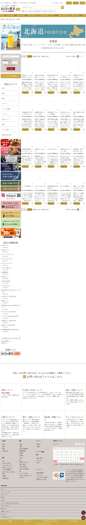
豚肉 (3, 446)
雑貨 (80, 15)
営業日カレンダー (58, 441)
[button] (84, 56)
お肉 (5, 15)
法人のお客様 (32, 3)
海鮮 (15, 15)
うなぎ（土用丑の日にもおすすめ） (10, 503)
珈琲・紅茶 (39, 458)
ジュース (39, 460)
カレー (21, 457)
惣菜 (26, 15)
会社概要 (9, 521)
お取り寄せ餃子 (36, 11)
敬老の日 (3, 508)
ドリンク (69, 15)
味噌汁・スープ (23, 462)
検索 (62, 7)
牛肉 (3, 444)
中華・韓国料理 (23, 448)
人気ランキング (52, 11)
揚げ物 (21, 455)
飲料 (37, 454)
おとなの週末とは (6, 3)
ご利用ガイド (15, 3)
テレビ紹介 (44, 11)
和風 (20, 446)
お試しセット (5, 119)
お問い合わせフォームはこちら (44, 376)
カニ (3, 461)
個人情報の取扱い (74, 521)
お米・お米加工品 (24, 468)
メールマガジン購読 (42, 477)
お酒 (38, 462)
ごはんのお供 (23, 466)
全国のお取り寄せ (10, 19)
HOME (2, 19)
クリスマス (4, 514)
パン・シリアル (23, 473)
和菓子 (38, 446)
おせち (2, 489)
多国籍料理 (22, 451)
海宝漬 (4, 476)
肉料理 (21, 453)
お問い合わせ (24, 3)
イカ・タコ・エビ (7, 465)
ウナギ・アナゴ (6, 463)
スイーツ (38, 15)
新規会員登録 (40, 472)
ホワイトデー (4, 494)
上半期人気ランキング (7, 517)
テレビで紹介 (5, 129)
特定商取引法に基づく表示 (50, 521)
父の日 (30, 11)
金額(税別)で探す (6, 60)
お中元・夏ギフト (5, 506)
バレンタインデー (5, 491)
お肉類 (3, 441)
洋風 (20, 444)
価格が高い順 (44, 56)
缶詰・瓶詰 (22, 464)
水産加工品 (5, 478)
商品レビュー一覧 (41, 479)
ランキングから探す (11, 76)
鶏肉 (3, 448)
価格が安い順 (36, 56)
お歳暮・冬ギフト (5, 511)
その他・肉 (5, 451)
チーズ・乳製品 (53, 15)
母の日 (2, 497)
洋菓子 (38, 444)
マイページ (39, 469)
